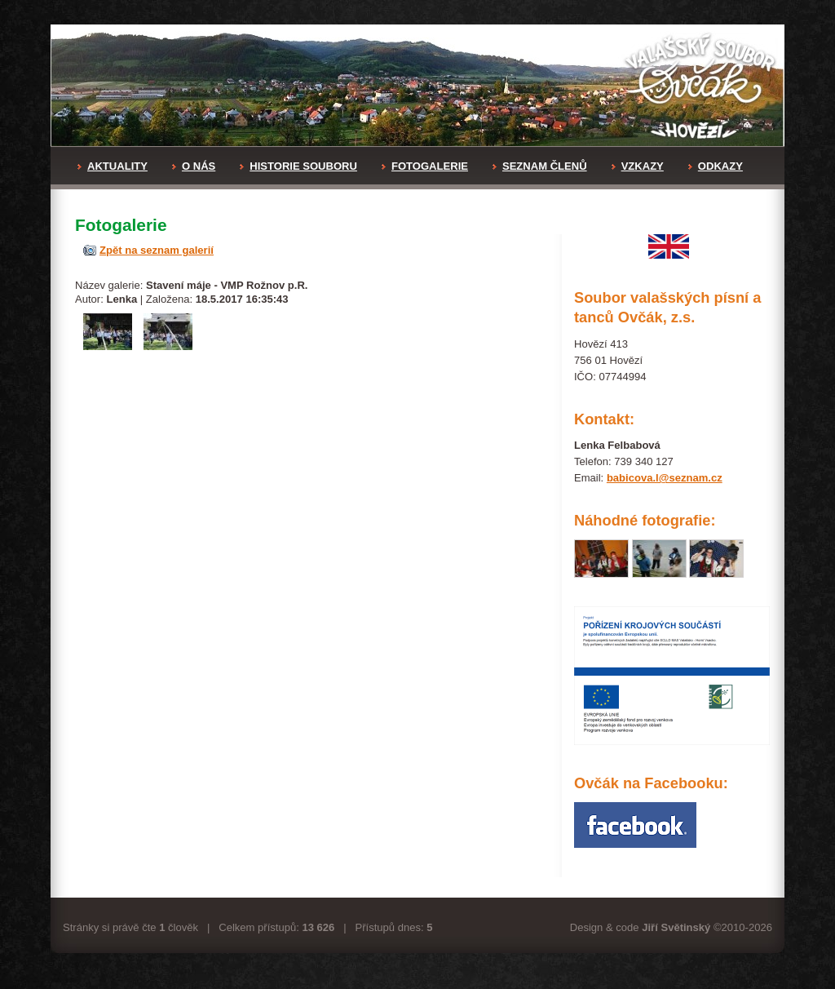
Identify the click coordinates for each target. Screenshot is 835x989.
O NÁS (193, 166)
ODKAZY (715, 166)
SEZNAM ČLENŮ (540, 166)
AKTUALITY (112, 166)
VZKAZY (638, 166)
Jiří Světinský (676, 927)
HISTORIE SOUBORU (298, 166)
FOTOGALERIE (425, 166)
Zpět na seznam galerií (156, 250)
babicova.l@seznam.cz (664, 478)
